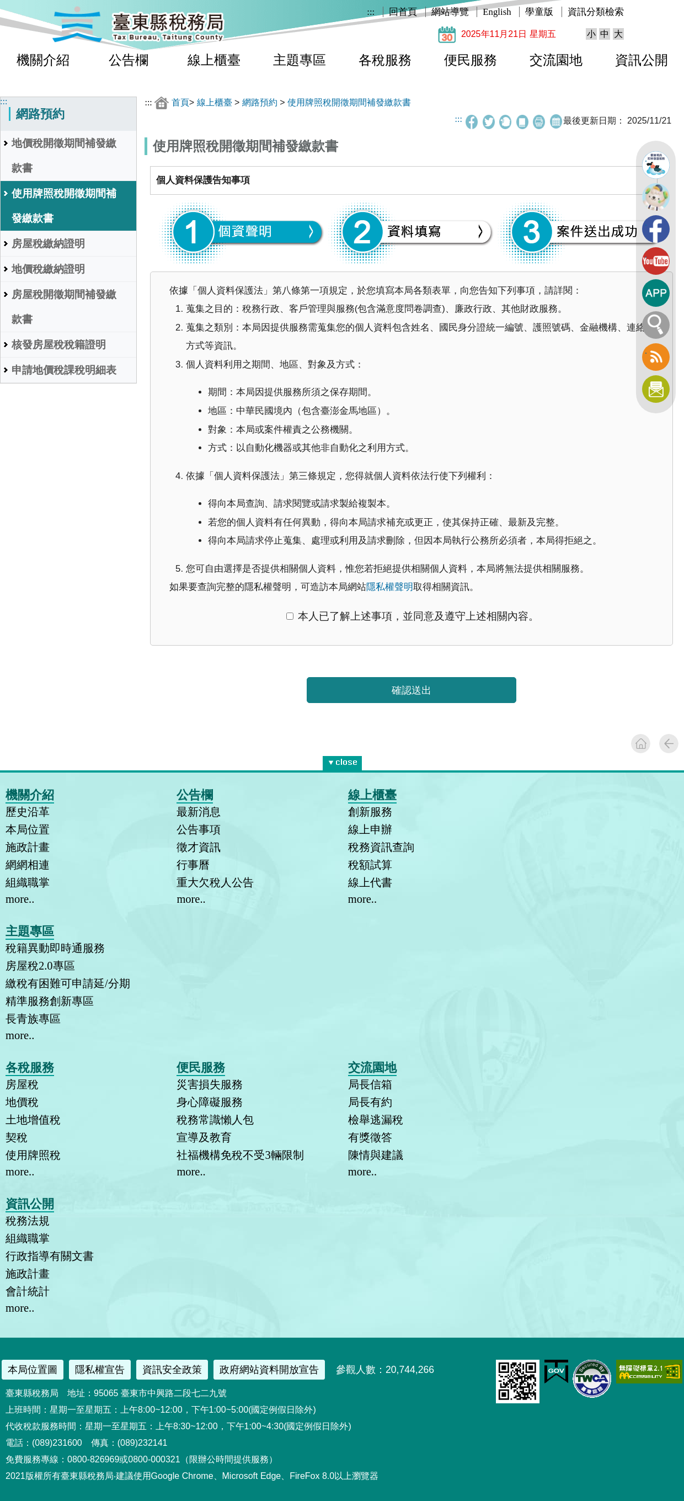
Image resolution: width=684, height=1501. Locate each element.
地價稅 (22, 1102)
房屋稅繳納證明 (48, 243)
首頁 (180, 102)
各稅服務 (385, 60)
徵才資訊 (199, 847)
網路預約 (259, 102)
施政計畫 (28, 847)
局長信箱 (370, 1084)
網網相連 (28, 865)
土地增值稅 (33, 1120)
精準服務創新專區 (50, 1001)
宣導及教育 (204, 1137)
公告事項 (199, 829)
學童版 (539, 12)
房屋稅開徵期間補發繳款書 (64, 307)
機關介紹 (43, 60)
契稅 (17, 1137)
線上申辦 (370, 829)
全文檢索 (656, 325)
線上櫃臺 (214, 60)
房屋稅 (22, 1084)
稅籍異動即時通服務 (55, 948)
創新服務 (370, 812)
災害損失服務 (210, 1084)
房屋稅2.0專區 (40, 966)
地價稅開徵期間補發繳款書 (64, 155)
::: (371, 12)
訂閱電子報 (656, 389)
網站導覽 (450, 12)
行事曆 (193, 865)
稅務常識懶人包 (215, 1120)
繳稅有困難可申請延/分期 (68, 983)
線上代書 (370, 882)
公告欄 (128, 60)
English (497, 12)
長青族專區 (33, 1019)
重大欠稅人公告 (215, 882)
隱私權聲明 (389, 587)
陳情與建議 (375, 1155)
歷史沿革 (28, 812)
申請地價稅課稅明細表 (64, 370)
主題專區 (299, 60)
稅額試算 (370, 865)
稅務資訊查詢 (381, 847)
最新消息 (199, 812)
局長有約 (370, 1102)
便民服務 (470, 60)
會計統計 (28, 1291)
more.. (20, 899)
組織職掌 (28, 882)
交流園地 (556, 60)
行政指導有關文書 (50, 1256)
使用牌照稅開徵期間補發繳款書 (64, 206)
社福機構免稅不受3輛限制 (240, 1155)
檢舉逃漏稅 (375, 1120)
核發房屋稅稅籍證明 (59, 344)
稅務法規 (28, 1221)
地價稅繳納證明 (48, 269)
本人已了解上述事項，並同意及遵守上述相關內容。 (412, 616)
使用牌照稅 (33, 1155)
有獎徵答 (370, 1137)
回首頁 (403, 12)
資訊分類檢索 (596, 12)
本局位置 (28, 829)
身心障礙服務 (210, 1102)
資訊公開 (641, 60)
